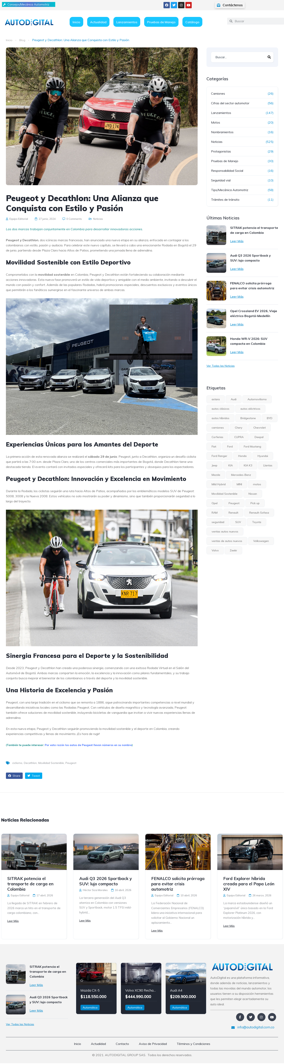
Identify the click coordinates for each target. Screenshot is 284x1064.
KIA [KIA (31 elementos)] (230, 465)
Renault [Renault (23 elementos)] (233, 512)
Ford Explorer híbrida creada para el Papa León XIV (248, 884)
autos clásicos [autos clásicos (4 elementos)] (220, 408)
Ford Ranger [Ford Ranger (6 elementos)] (219, 456)
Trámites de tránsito (225, 200)
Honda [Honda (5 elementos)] (242, 456)
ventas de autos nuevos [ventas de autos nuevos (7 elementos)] (227, 541)
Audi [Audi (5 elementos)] (233, 399)
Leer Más (237, 241)
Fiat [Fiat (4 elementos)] (214, 446)
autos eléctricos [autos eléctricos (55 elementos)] (250, 408)
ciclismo (17, 763)
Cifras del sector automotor (230, 103)
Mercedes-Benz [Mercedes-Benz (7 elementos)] (241, 475)
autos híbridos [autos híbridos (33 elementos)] (220, 418)
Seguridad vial (221, 180)
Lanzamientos (126, 22)
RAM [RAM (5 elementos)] (215, 512)
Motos (215, 122)
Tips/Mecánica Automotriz (229, 190)
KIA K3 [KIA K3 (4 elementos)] (248, 465)
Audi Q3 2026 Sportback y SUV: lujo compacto (250, 257)
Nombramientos (222, 132)
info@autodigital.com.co (252, 1028)
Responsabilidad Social (227, 171)
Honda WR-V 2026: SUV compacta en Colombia (248, 341)
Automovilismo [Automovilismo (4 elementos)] (257, 399)
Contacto (122, 1044)
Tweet (33, 776)
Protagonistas (221, 151)
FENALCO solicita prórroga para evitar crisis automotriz (252, 285)
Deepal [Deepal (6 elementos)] (259, 437)
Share (14, 776)
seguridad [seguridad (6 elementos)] (218, 522)
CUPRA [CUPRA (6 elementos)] (239, 437)
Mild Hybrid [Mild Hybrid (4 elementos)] (219, 484)
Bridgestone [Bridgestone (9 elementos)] (248, 418)
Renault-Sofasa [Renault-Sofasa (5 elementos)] (259, 512)
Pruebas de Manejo (161, 22)
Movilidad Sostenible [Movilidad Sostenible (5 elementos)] (224, 493)
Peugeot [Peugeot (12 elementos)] (234, 503)
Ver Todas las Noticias (220, 366)
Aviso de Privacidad (153, 1044)
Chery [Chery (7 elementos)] (238, 427)
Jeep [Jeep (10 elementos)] (214, 465)
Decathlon (30, 763)
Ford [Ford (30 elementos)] (230, 446)
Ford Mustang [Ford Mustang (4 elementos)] (252, 446)
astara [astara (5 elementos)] (216, 399)
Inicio (76, 22)
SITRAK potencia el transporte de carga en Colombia (254, 230)
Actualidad (98, 22)
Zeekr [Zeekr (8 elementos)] (233, 550)
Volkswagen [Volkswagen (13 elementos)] (261, 541)
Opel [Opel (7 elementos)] (215, 503)
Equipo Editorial (17, 218)
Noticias (98, 218)
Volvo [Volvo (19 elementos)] (215, 550)
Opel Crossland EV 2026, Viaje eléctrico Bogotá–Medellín (253, 313)
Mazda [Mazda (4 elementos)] (216, 475)
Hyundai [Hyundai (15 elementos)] (263, 456)
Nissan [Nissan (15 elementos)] (252, 493)
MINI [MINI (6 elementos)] (239, 484)
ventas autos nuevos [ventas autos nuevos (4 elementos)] (225, 531)
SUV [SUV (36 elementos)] (238, 522)
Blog (23, 40)
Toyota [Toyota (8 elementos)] (256, 522)
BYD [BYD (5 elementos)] (269, 418)
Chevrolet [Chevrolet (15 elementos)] (259, 427)
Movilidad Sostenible (51, 763)
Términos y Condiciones (193, 1044)
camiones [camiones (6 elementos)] (218, 427)
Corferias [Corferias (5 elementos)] (217, 437)
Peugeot (70, 763)
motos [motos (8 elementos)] (257, 484)
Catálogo (192, 22)
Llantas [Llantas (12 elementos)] (267, 465)
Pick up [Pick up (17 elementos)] (255, 503)
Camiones (218, 93)
